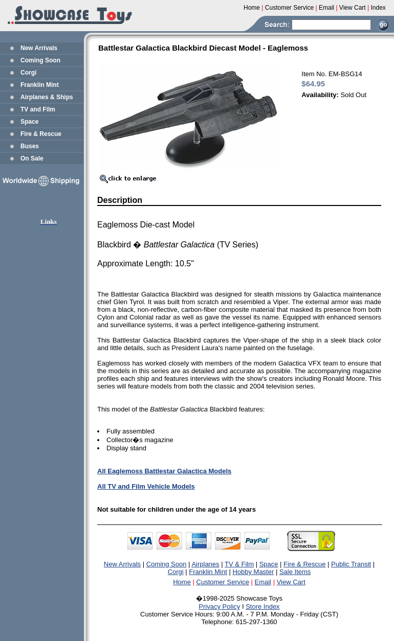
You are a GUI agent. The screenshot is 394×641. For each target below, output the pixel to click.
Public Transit (351, 564)
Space (29, 121)
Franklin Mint (39, 84)
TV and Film (37, 109)
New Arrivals (38, 48)
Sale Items (295, 572)
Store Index (263, 606)
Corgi (28, 72)
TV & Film (239, 564)
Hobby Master (253, 572)
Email (263, 582)
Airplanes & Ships (46, 97)
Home (182, 582)
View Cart (291, 582)
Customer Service (222, 582)
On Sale (31, 158)
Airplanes (205, 564)
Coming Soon (40, 60)
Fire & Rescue (40, 134)
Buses (29, 146)
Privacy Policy (219, 606)
